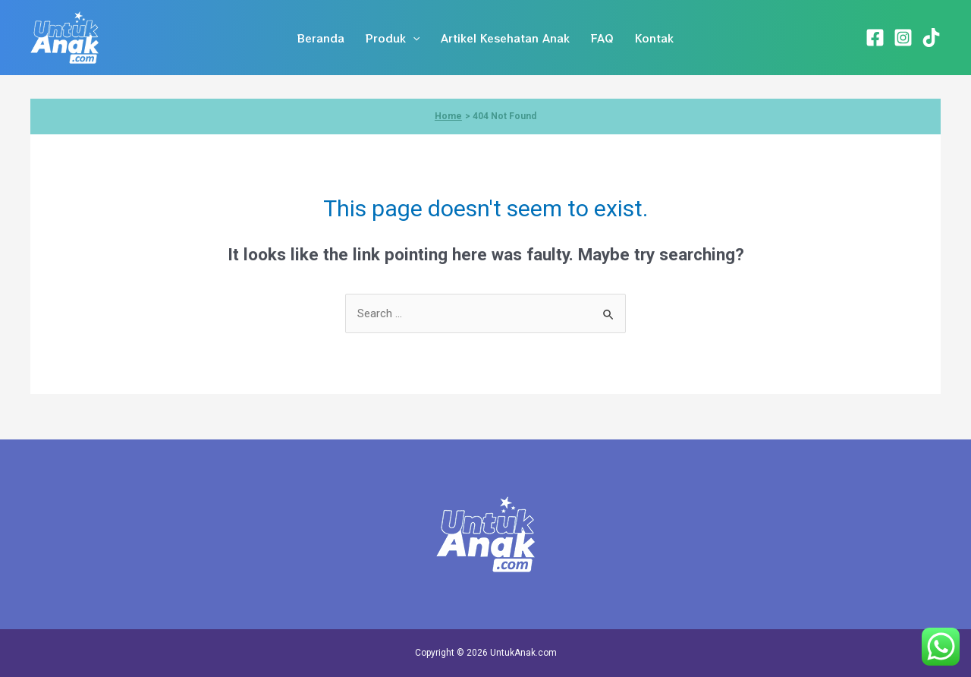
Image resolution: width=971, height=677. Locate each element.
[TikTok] (931, 37)
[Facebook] (875, 37)
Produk (393, 38)
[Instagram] (903, 37)
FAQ (602, 38)
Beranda (320, 38)
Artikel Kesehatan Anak (505, 38)
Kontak (654, 38)
